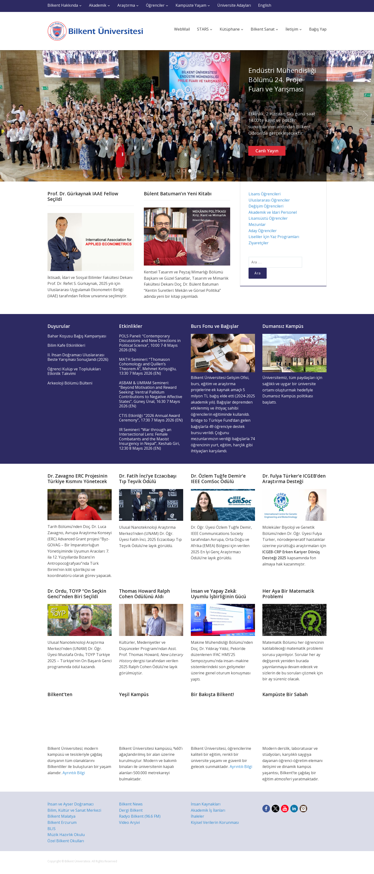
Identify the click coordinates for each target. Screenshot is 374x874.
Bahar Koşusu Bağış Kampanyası (76, 336)
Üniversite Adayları (234, 5)
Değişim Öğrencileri (266, 206)
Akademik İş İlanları (208, 810)
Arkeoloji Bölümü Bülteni (69, 383)
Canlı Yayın (266, 151)
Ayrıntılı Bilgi (73, 772)
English (264, 5)
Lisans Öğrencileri (264, 194)
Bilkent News (131, 804)
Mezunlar (257, 224)
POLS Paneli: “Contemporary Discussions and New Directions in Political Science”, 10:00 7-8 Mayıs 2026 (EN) (150, 343)
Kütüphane (230, 29)
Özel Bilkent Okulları (65, 840)
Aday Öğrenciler (263, 230)
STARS (203, 29)
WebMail (182, 29)
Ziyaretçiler (259, 242)
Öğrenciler (155, 5)
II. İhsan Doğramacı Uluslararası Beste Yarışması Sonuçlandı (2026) (77, 357)
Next (365, 116)
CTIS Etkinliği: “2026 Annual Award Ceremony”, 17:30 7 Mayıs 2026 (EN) (151, 418)
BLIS (51, 828)
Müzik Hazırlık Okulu (66, 834)
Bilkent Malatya (61, 816)
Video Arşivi (129, 822)
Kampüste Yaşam (191, 5)
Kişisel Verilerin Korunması (215, 822)
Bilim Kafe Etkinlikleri (66, 345)
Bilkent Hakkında (62, 5)
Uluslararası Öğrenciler (269, 200)
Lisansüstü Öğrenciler (268, 218)
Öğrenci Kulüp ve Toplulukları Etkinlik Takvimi (74, 371)
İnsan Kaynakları (205, 804)
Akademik (97, 5)
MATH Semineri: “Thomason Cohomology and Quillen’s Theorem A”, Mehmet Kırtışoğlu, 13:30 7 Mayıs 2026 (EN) (148, 366)
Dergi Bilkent (131, 810)
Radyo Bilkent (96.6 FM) (140, 816)
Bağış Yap (318, 29)
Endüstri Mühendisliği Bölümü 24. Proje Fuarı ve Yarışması (282, 79)
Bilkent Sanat (263, 29)
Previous (8, 116)
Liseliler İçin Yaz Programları (274, 236)
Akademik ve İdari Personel (273, 212)
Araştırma (126, 5)
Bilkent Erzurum (62, 822)
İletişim (292, 29)
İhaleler (197, 816)
